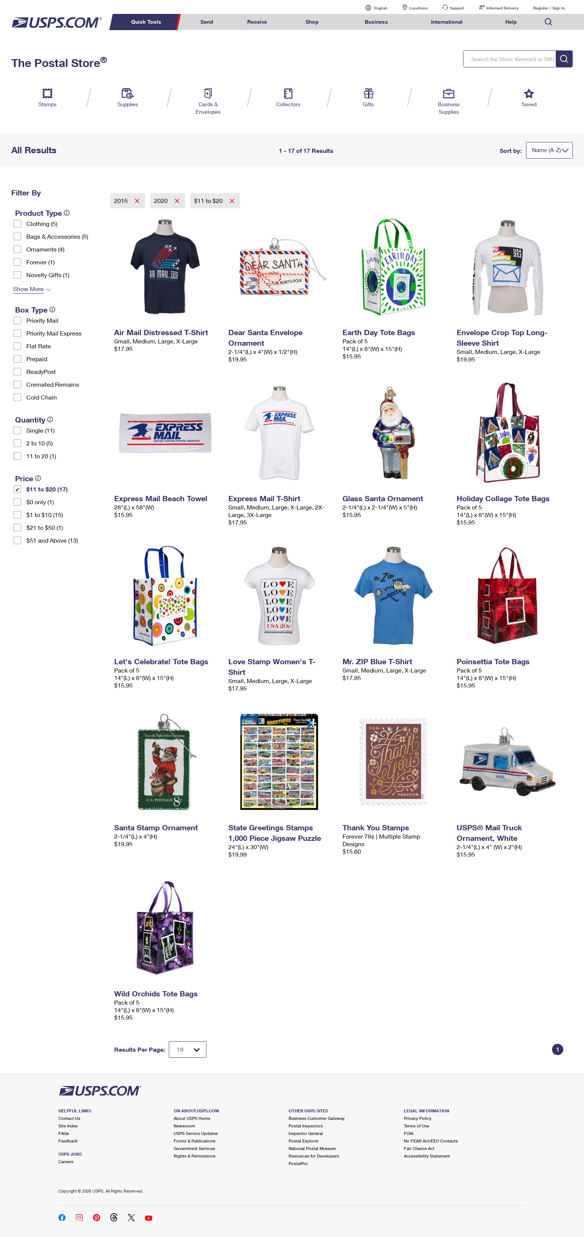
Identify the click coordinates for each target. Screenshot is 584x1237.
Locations (419, 8)
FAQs (63, 1133)
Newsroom (184, 1125)
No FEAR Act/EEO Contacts (431, 1140)
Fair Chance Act (419, 1148)
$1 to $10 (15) (44, 514)
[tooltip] (67, 213)
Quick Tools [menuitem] (146, 21)
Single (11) (40, 430)
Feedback (68, 1140)
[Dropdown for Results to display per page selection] (187, 1049)
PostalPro (298, 1163)
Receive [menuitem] (257, 21)
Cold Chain (41, 397)
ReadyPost (41, 371)
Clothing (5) (41, 223)
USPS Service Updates (196, 1133)
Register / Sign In (549, 8)
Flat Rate (38, 345)
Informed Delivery (502, 8)
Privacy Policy (417, 1118)
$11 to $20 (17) (47, 489)
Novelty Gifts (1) (47, 274)
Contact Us (69, 1118)
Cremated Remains (52, 384)
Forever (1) (40, 261)
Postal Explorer (304, 1140)
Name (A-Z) (546, 149)
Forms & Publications (195, 1140)
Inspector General (306, 1133)
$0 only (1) (40, 501)
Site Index (68, 1125)
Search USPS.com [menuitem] (548, 22)
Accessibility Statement (427, 1155)
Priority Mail (42, 320)
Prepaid (36, 358)
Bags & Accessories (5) (57, 236)
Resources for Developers (314, 1155)
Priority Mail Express (53, 333)
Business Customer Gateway (317, 1118)
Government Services (194, 1148)
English (373, 7)
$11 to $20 (209, 200)
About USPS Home (192, 1118)
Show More (28, 288)
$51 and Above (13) (52, 540)
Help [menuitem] (511, 21)
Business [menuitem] (376, 21)
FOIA (408, 1133)
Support (457, 8)
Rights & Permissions (195, 1155)
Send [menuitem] (206, 21)
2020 (161, 200)
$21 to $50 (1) (44, 527)
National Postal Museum (312, 1148)
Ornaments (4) (45, 249)
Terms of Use (416, 1125)
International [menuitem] (447, 21)
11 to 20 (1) (41, 455)
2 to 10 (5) (39, 443)
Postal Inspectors (306, 1125)
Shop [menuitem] (312, 21)
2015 (121, 200)
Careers (65, 1161)
